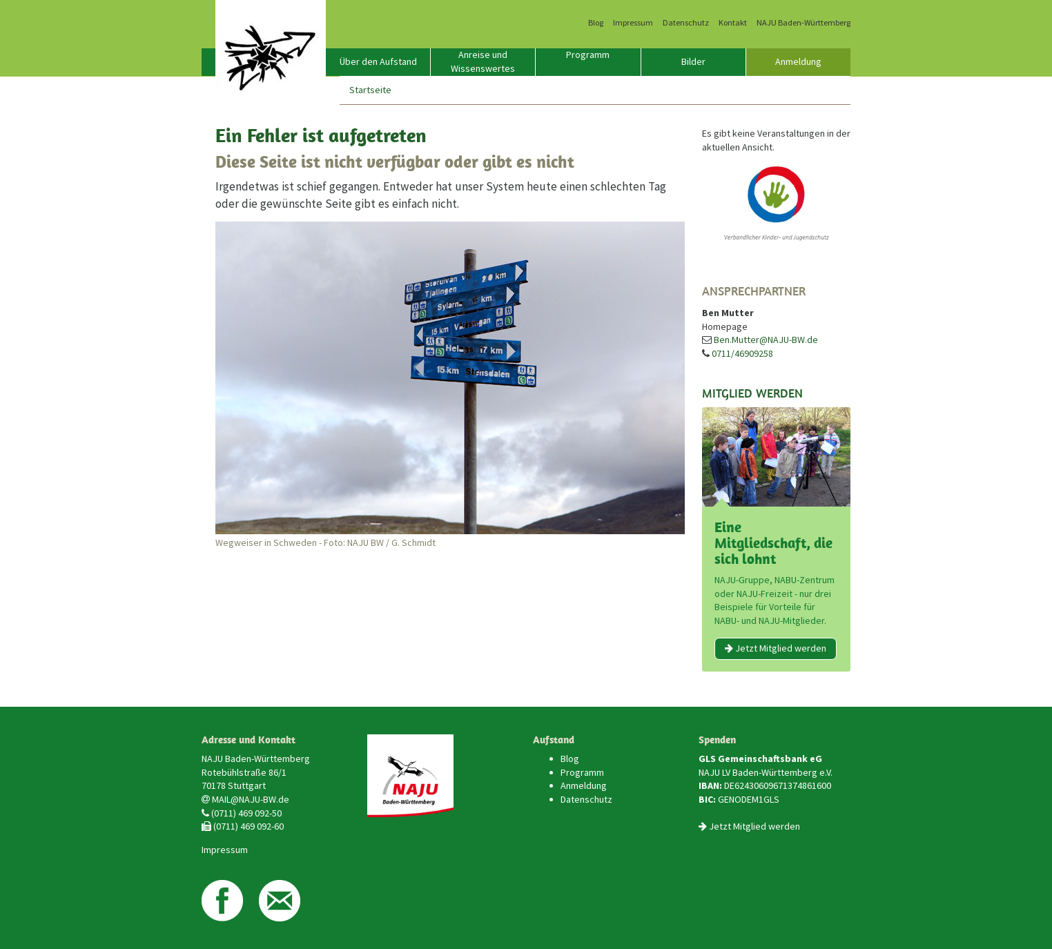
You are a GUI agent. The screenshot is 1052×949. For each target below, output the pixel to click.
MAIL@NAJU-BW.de (250, 799)
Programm (588, 54)
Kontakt (733, 23)
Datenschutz (686, 23)
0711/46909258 (742, 353)
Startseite (370, 90)
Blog (595, 23)
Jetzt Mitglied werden (775, 648)
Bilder (693, 61)
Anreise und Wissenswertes (483, 61)
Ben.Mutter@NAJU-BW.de (766, 339)
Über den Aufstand (378, 61)
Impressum (633, 23)
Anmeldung (798, 61)
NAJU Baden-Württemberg (803, 23)
